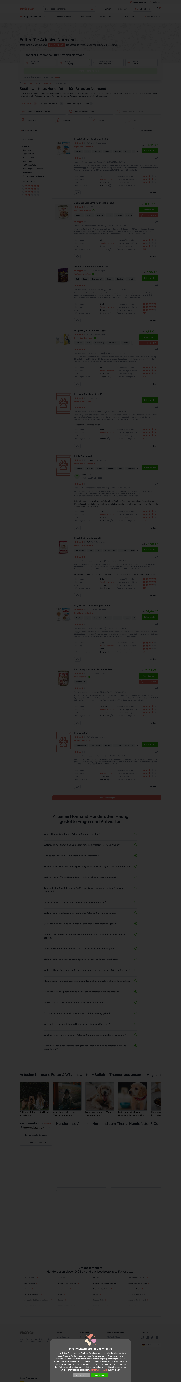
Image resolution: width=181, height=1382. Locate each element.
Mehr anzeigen (81, 1375)
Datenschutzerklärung (98, 1370)
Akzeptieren (99, 1375)
